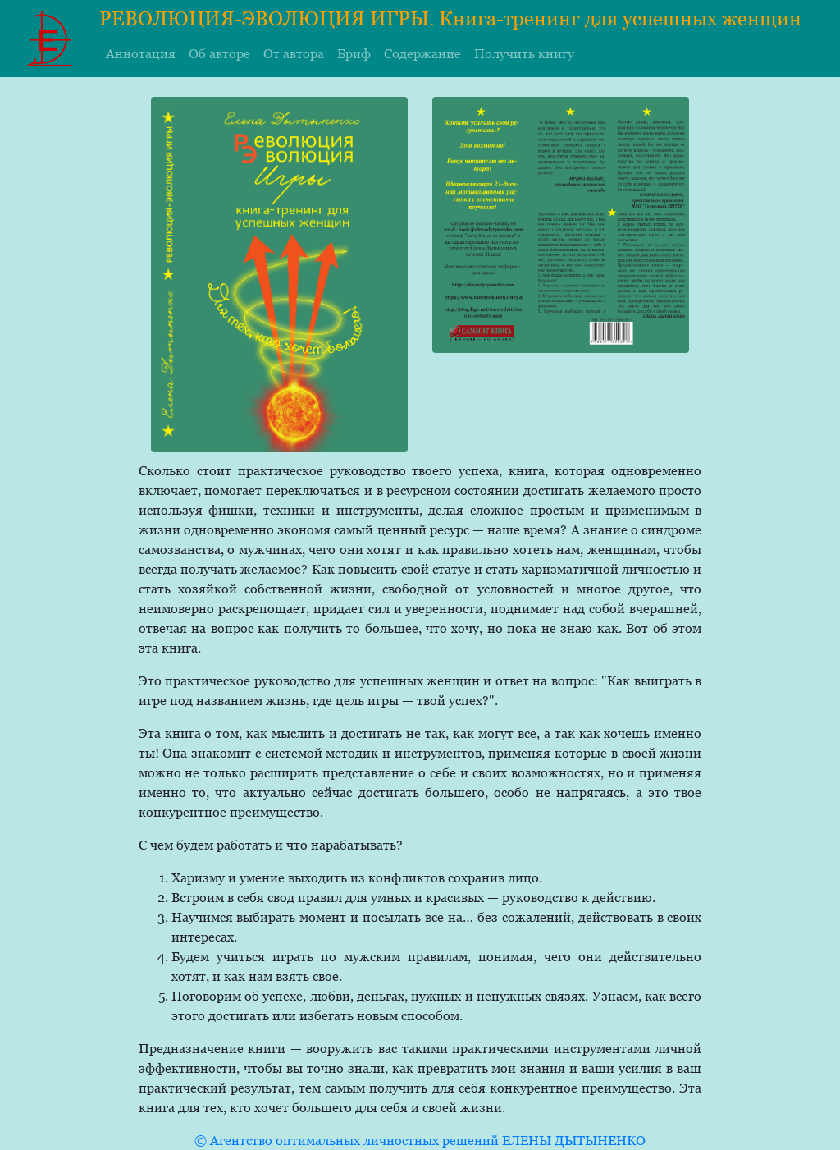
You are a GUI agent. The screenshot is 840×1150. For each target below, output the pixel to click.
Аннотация (141, 53)
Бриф (354, 53)
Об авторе (219, 53)
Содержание (422, 53)
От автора (293, 53)
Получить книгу (524, 53)
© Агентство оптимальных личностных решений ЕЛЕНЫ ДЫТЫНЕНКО (420, 1140)
